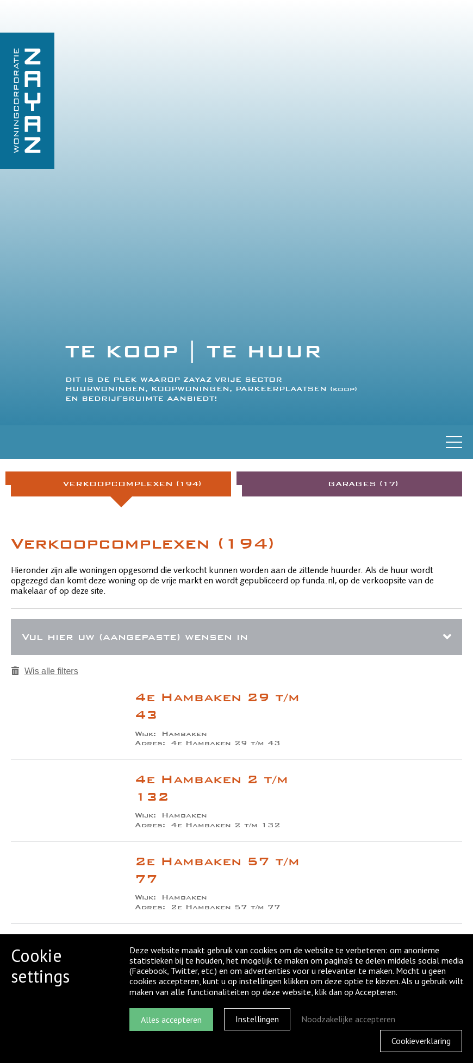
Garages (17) (363, 483)
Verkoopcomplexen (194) (132, 483)
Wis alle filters (44, 671)
